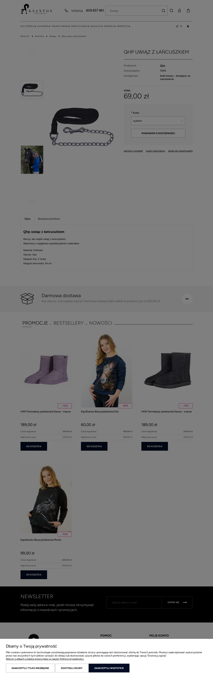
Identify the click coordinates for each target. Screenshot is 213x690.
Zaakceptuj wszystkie (109, 668)
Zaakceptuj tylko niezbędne (30, 668)
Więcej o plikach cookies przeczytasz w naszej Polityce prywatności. (45, 659)
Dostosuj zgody (71, 668)
